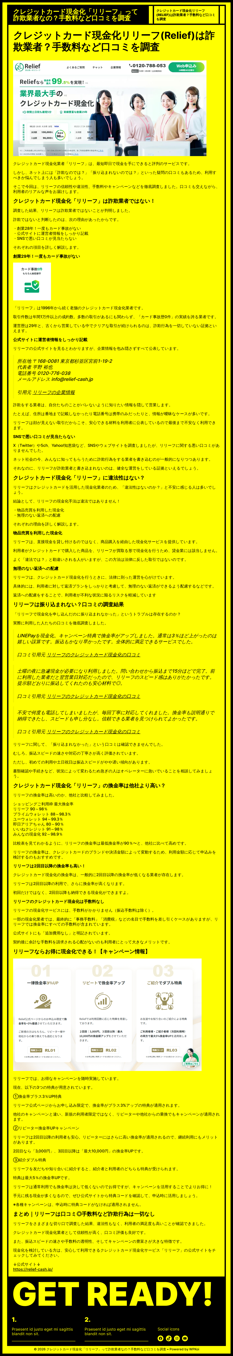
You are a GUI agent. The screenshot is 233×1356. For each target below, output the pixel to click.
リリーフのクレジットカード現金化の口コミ (93, 654)
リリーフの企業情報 (54, 392)
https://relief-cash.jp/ (33, 1269)
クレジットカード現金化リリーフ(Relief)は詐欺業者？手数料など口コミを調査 (185, 15)
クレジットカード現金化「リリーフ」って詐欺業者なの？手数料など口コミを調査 (75, 14)
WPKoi (194, 1349)
